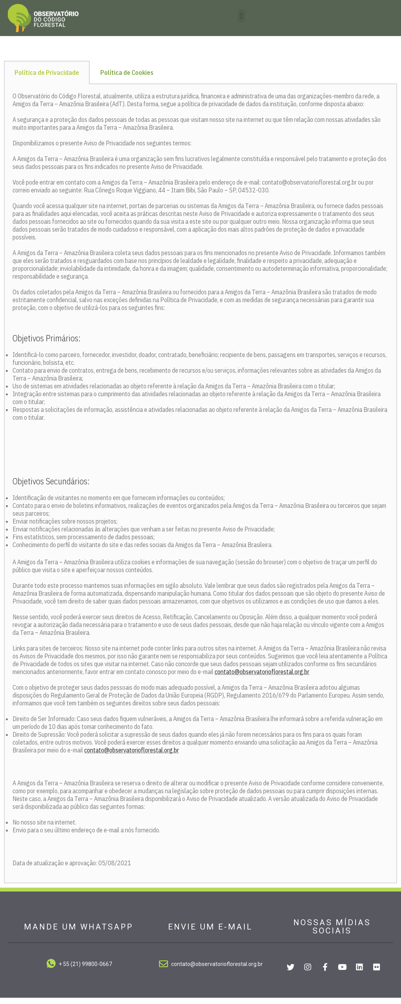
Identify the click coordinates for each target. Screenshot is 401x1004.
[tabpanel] (200, 490)
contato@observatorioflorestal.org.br (262, 678)
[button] (241, 15)
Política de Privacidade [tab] (46, 79)
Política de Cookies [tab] (127, 79)
